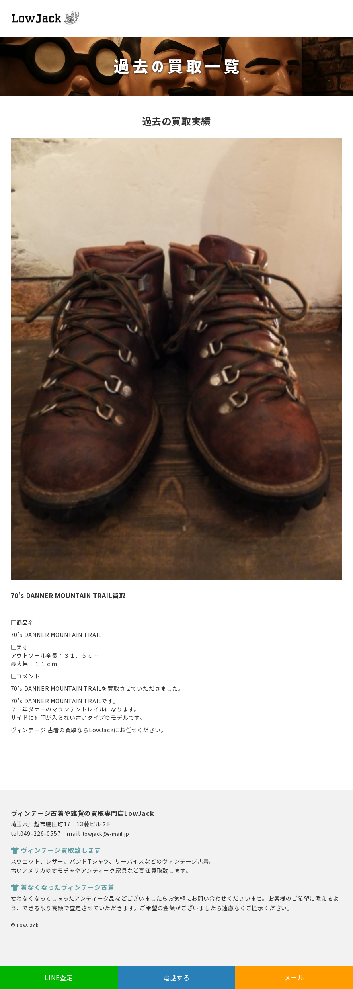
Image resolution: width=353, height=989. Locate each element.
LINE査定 (59, 977)
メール (294, 977)
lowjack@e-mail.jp (106, 833)
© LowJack (25, 925)
